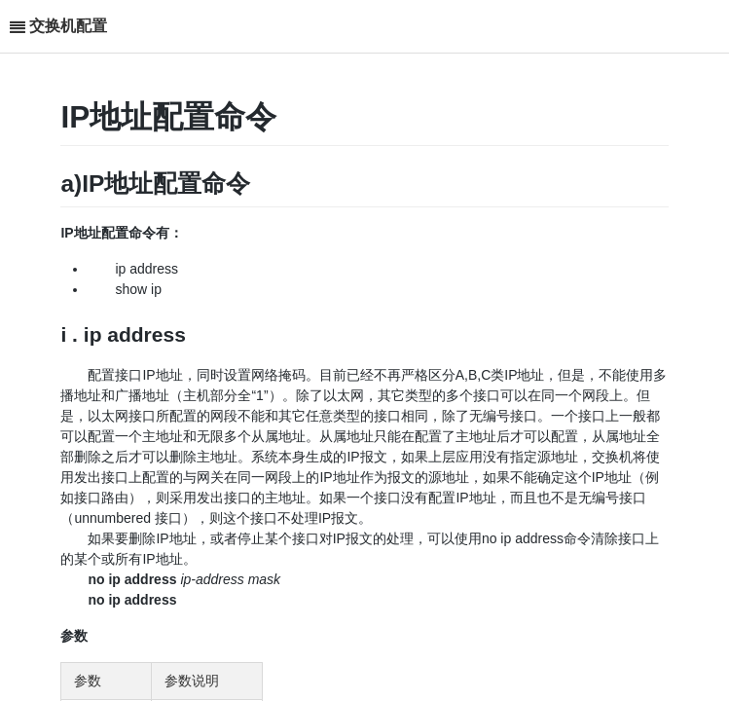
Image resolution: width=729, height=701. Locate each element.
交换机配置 (68, 26)
